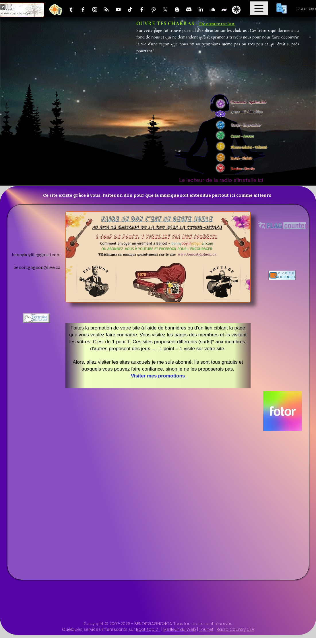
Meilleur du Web (179, 629)
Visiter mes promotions (158, 376)
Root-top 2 (148, 629)
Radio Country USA (235, 629)
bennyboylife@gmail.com (36, 254)
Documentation (217, 23)
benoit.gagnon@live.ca (37, 267)
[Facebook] (83, 9)
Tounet (206, 629)
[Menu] (259, 8)
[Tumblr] (71, 9)
